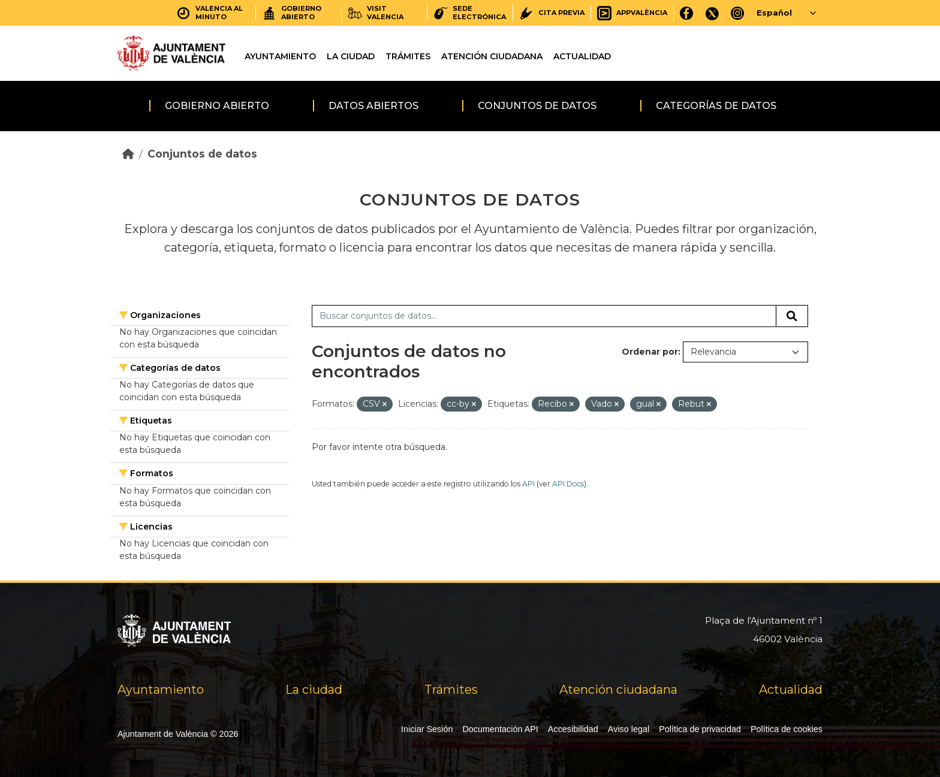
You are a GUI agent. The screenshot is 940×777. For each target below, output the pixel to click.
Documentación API (500, 729)
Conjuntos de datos (537, 105)
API (528, 483)
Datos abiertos (373, 105)
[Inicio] (128, 153)
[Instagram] (738, 13)
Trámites (407, 56)
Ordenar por (650, 351)
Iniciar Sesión (427, 729)
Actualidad (582, 56)
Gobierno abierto (217, 105)
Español (774, 12)
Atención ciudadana (492, 56)
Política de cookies (786, 729)
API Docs (568, 483)
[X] (712, 13)
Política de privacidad (700, 729)
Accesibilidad (573, 729)
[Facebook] (687, 13)
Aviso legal (628, 729)
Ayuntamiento (280, 56)
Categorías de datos (716, 105)
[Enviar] (792, 316)
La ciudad (351, 56)
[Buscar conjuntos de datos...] (544, 316)
